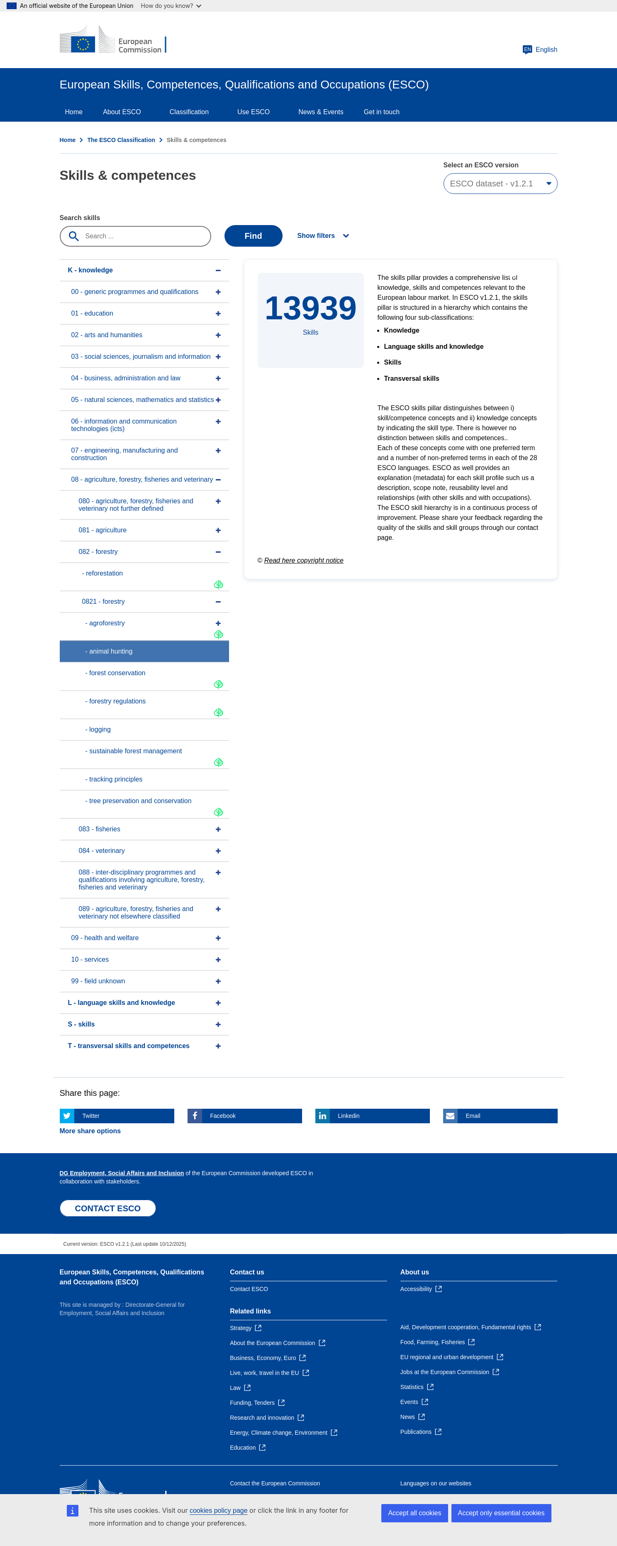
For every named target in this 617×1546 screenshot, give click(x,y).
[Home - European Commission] (120, 40)
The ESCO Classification (121, 140)
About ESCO (122, 111)
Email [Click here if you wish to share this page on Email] (473, 1115)
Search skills (80, 217)
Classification (189, 111)
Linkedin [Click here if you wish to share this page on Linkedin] (349, 1115)
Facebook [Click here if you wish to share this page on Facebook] (223, 1115)
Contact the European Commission (275, 1483)
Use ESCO (253, 111)
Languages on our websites (435, 1483)
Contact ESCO (249, 1289)
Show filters (316, 235)
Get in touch (382, 111)
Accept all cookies (414, 1513)
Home (74, 111)
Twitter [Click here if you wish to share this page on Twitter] (91, 1115)
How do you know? (171, 5)
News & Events (320, 111)
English (539, 50)
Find (253, 235)
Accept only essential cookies (501, 1513)
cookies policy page (219, 1510)
